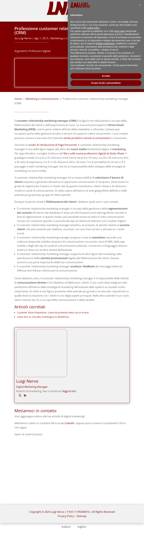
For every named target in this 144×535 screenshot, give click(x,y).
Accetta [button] (106, 76)
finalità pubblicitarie (105, 43)
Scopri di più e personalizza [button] (106, 83)
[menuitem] (64, 526)
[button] (139, 5)
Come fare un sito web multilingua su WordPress (43, 316)
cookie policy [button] (93, 28)
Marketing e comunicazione (67, 38)
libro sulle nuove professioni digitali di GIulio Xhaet (94, 153)
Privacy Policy (66, 516)
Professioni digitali (39, 51)
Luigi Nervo (25, 38)
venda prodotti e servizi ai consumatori (87, 138)
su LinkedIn (67, 423)
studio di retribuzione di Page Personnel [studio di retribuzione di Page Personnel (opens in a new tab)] (52, 145)
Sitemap (81, 516)
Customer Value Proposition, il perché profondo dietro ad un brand (53, 312)
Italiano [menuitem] (66, 526)
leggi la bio (69, 391)
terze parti (119, 31)
